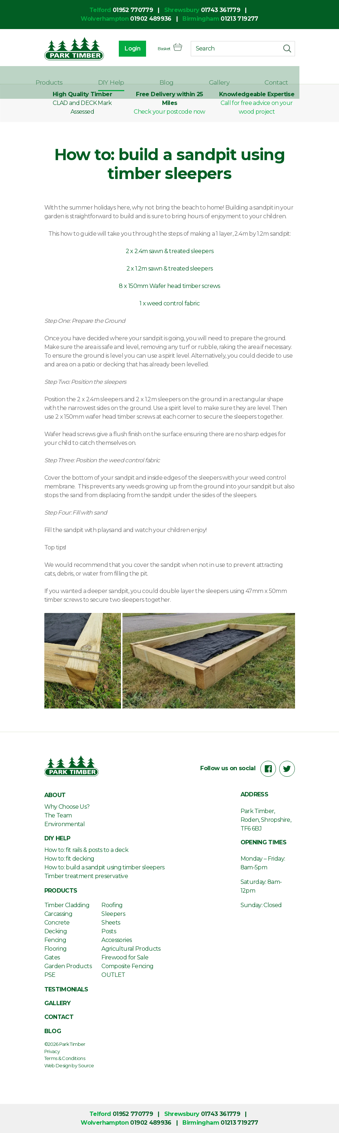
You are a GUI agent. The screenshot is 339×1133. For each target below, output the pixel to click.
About (53, 75)
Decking (55, 931)
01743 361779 (220, 10)
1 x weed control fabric (169, 303)
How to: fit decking (69, 858)
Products (100, 75)
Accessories (116, 940)
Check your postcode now (169, 111)
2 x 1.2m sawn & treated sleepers (169, 268)
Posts (108, 931)
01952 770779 (133, 10)
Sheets (110, 922)
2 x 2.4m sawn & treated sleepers (170, 251)
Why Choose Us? (67, 806)
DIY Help (151, 75)
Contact (283, 75)
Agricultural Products (131, 948)
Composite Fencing (127, 966)
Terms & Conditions (64, 1058)
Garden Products (68, 966)
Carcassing (58, 913)
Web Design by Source (69, 1065)
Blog (195, 75)
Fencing (55, 940)
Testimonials (66, 989)
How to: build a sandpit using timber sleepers (104, 867)
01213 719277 (239, 18)
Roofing (112, 905)
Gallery (236, 75)
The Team (58, 815)
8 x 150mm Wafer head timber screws (169, 286)
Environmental (64, 824)
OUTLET (113, 974)
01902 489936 (150, 18)
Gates (52, 957)
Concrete (57, 922)
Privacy (52, 1051)
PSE (50, 974)
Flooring (55, 948)
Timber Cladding (66, 905)
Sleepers (113, 913)
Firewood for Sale (124, 957)
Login (124, 49)
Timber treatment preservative (86, 876)
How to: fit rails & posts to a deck (86, 849)
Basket (165, 49)
